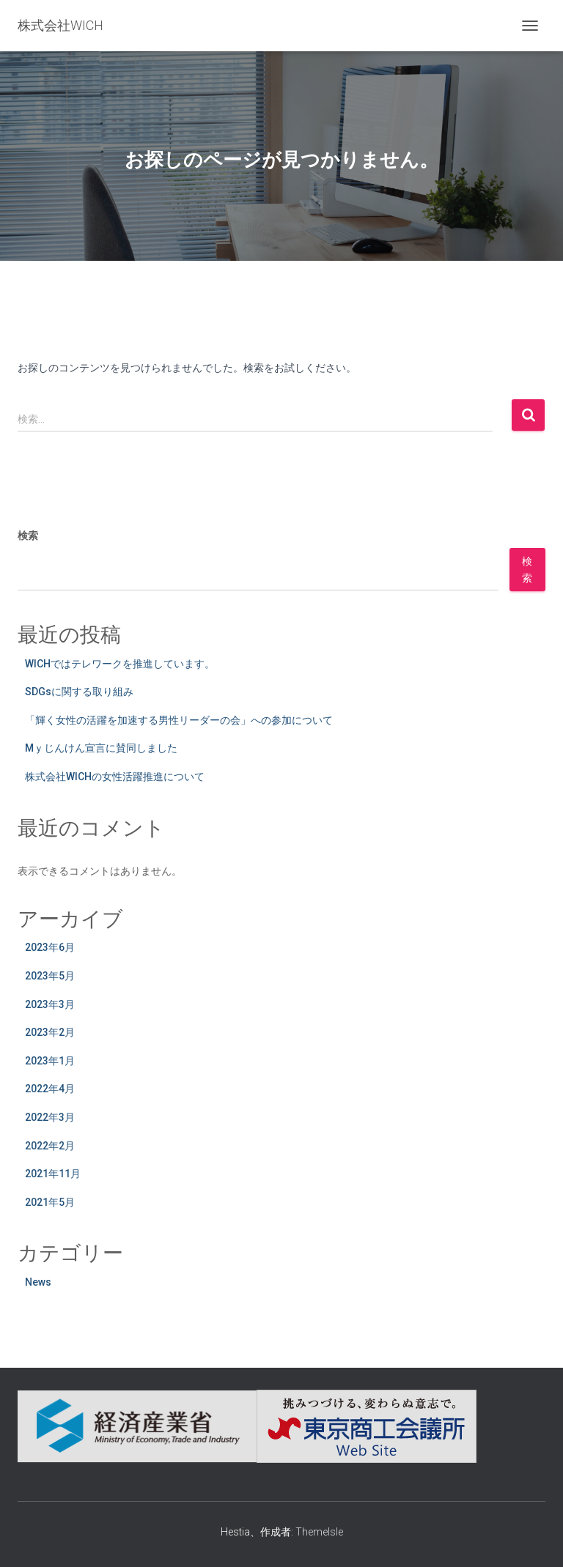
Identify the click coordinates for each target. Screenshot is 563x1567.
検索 (28, 535)
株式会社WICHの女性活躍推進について (115, 776)
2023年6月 (50, 947)
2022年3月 (50, 1117)
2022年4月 (50, 1088)
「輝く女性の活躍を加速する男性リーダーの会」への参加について (179, 720)
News (38, 1282)
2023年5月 (50, 976)
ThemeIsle (319, 1532)
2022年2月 (50, 1146)
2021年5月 (50, 1202)
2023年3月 (50, 1004)
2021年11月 (53, 1173)
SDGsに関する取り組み (79, 691)
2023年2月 (50, 1032)
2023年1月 (50, 1061)
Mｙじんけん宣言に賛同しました (101, 748)
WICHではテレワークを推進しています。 (120, 664)
